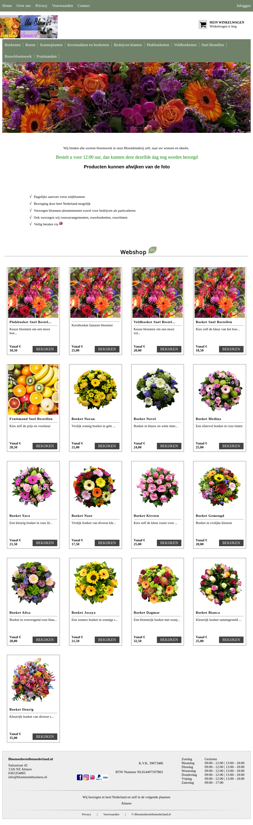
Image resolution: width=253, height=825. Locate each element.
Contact (84, 5)
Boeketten (13, 45)
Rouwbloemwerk (18, 56)
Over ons (24, 5)
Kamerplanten (51, 45)
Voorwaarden (62, 5)
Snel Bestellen (212, 45)
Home (7, 5)
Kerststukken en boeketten (88, 45)
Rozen (30, 45)
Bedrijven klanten (128, 45)
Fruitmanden (47, 56)
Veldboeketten (185, 45)
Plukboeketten (158, 45)
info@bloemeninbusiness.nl (27, 777)
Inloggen (244, 5)
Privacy (41, 5)
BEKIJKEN (45, 349)
